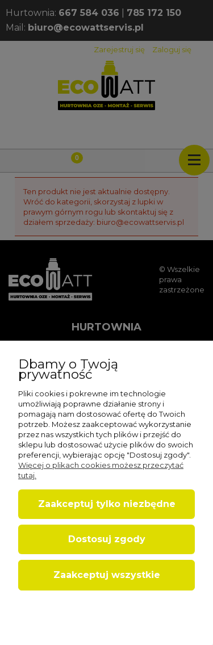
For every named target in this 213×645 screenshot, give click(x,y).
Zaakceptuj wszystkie (106, 574)
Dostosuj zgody (106, 539)
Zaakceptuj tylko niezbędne (107, 504)
